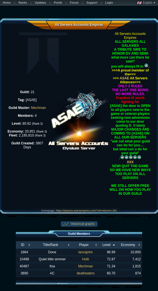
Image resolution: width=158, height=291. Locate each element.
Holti (85, 259)
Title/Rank (50, 245)
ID (22, 245)
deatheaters (86, 273)
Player (84, 245)
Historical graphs (82, 223)
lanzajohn (85, 252)
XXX (130, 162)
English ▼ (146, 3)
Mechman (38, 108)
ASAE (124, 78)
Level (106, 245)
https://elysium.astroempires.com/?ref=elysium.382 (86, 210)
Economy (128, 245)
